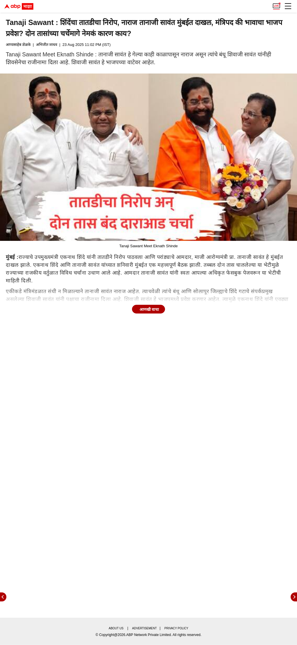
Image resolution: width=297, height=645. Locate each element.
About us (116, 628)
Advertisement (144, 628)
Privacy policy (176, 628)
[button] (288, 6)
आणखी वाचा (149, 309)
